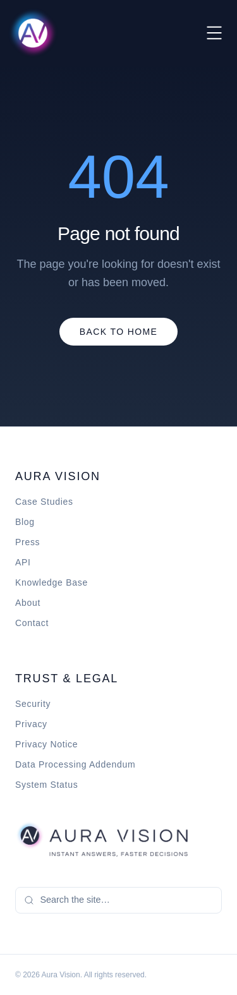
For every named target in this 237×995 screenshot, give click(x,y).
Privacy (31, 724)
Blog (25, 522)
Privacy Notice (46, 744)
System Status (46, 785)
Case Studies (44, 502)
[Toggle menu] (214, 32)
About (27, 603)
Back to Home (119, 332)
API (23, 562)
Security (33, 704)
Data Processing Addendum (75, 764)
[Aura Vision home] (101, 839)
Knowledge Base (51, 582)
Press (27, 542)
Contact (32, 623)
